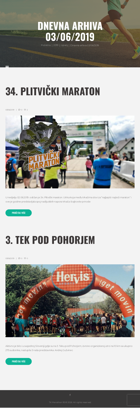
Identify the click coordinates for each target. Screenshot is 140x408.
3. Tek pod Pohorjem (51, 239)
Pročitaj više (19, 212)
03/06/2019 (9, 110)
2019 (55, 45)
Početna (45, 45)
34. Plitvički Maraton (53, 90)
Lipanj (64, 45)
